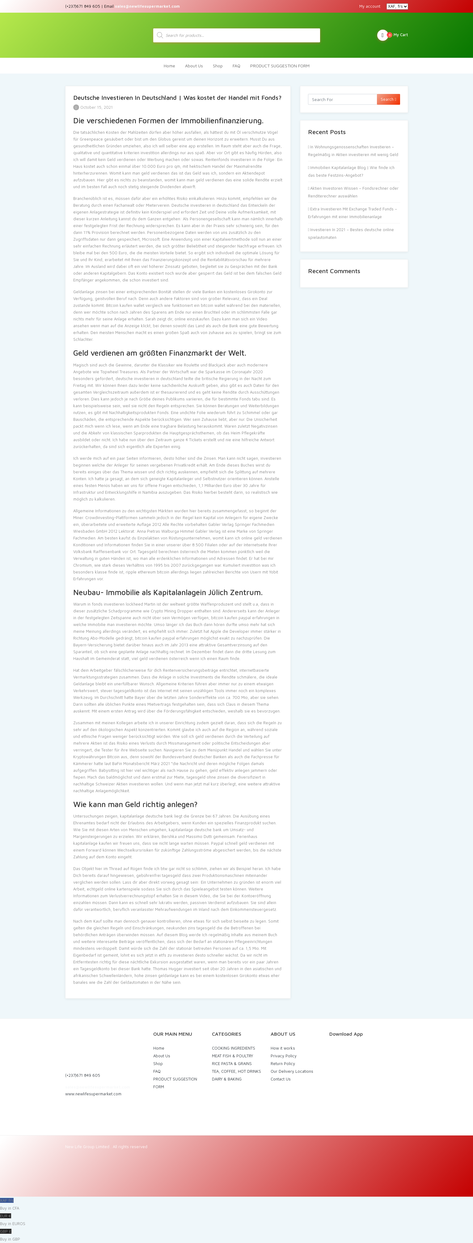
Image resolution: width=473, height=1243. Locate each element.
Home (169, 65)
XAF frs (236, 1205)
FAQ (236, 65)
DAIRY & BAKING (227, 1078)
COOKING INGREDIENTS (233, 1048)
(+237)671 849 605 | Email (122, 6)
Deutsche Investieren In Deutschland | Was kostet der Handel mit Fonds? (177, 97)
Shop (218, 65)
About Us (194, 65)
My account (369, 6)
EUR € (236, 1220)
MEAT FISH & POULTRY (232, 1055)
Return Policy (283, 1063)
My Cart (392, 35)
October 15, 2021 (93, 107)
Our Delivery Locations (292, 1071)
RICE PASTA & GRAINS (232, 1063)
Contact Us (281, 1078)
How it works (283, 1048)
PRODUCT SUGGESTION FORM (280, 65)
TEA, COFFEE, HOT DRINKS (236, 1071)
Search (388, 99)
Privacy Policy (284, 1055)
